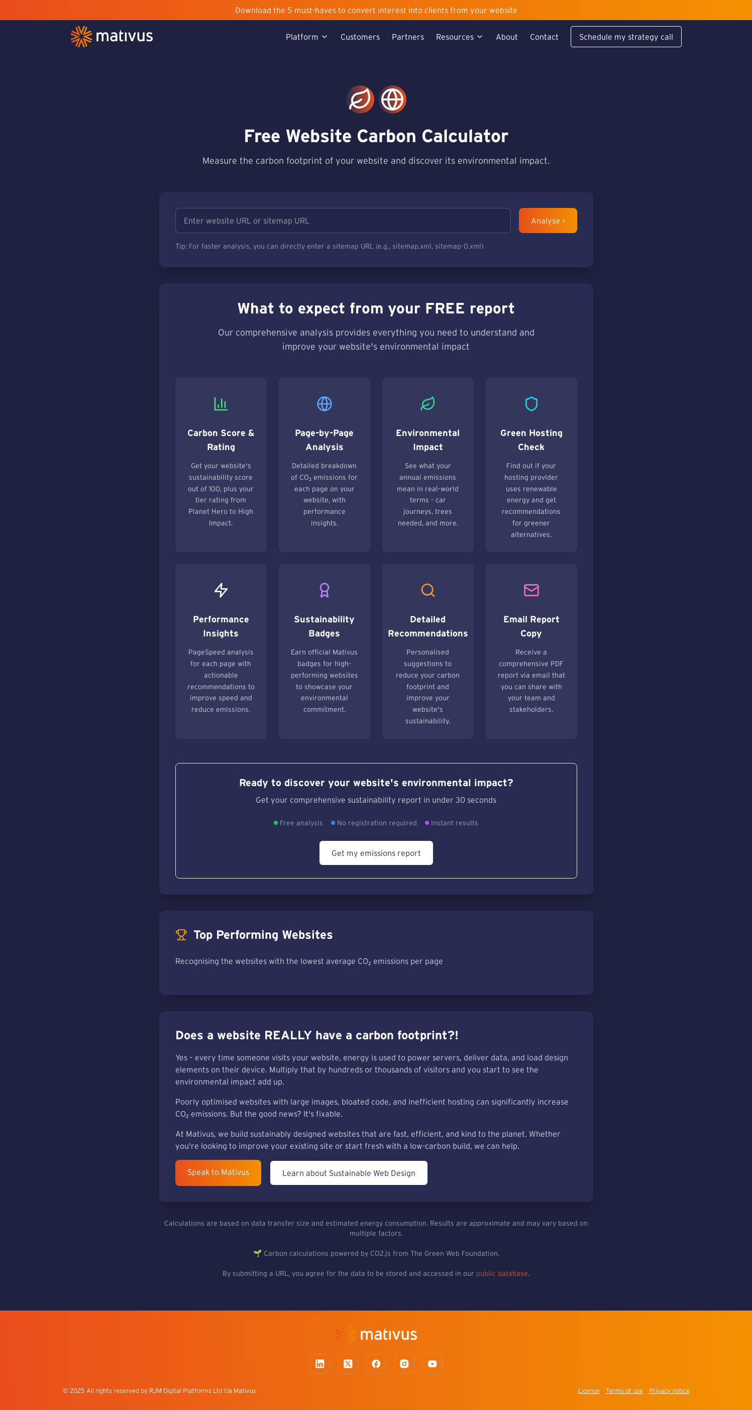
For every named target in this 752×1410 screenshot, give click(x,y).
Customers (360, 36)
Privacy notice (669, 1390)
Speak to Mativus (218, 1171)
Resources (460, 36)
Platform (307, 36)
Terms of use (624, 1390)
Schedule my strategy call (626, 36)
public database (502, 1273)
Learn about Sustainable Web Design (348, 1172)
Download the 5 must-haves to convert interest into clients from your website (376, 10)
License (589, 1390)
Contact (544, 36)
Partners (408, 36)
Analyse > (548, 220)
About (507, 36)
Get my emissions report (376, 852)
